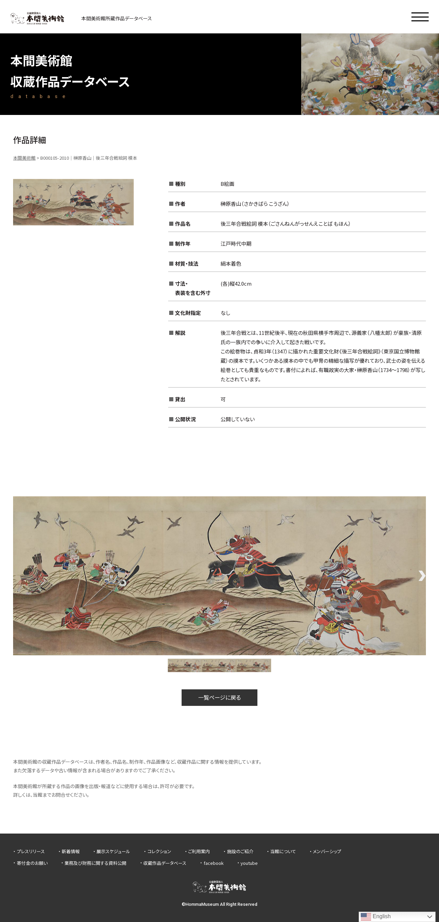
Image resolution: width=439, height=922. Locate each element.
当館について (283, 851)
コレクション (159, 851)
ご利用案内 (199, 851)
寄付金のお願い (32, 863)
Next (422, 576)
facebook (214, 863)
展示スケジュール (113, 851)
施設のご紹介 (240, 851)
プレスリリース (31, 851)
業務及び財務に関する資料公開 (95, 863)
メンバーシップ (327, 851)
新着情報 (71, 851)
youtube (249, 863)
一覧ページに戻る (219, 697)
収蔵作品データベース (164, 863)
